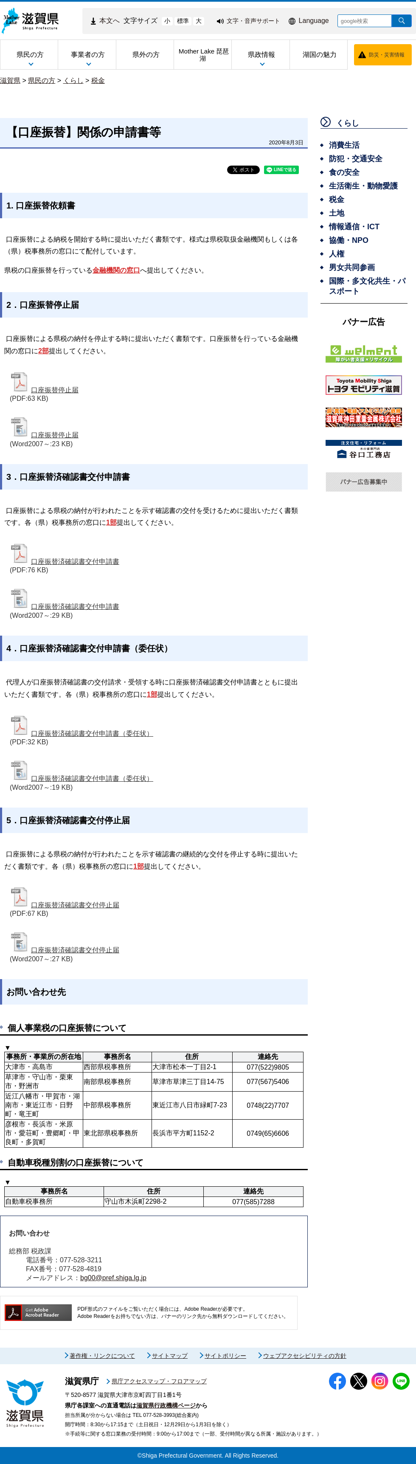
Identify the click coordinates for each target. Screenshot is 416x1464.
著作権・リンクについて (102, 1355)
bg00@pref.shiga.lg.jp (113, 1277)
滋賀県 (10, 80)
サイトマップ (170, 1355)
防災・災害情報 (387, 55)
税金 (98, 80)
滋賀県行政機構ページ (166, 1405)
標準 (183, 20)
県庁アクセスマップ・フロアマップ (159, 1381)
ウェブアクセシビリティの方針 (304, 1355)
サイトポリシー (225, 1355)
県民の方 (41, 80)
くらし (73, 80)
